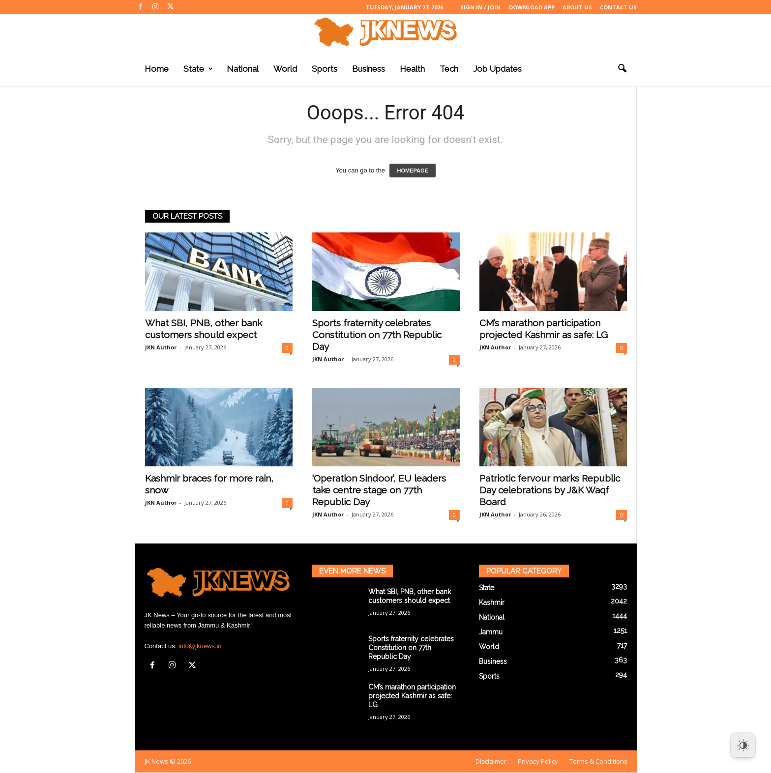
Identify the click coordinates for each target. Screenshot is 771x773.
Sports (324, 69)
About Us (577, 7)
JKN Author (161, 347)
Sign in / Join (480, 7)
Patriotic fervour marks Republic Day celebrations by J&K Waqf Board (549, 490)
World (285, 69)
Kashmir (491, 602)
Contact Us (618, 7)
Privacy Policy (538, 761)
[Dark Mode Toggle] (743, 745)
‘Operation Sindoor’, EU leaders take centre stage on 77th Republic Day (379, 490)
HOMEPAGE (412, 170)
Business (368, 69)
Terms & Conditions (598, 761)
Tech (449, 69)
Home (157, 69)
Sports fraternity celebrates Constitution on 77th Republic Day (377, 334)
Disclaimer (490, 761)
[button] (622, 69)
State (198, 69)
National (243, 69)
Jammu (491, 632)
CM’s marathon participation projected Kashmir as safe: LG (412, 696)
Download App (532, 7)
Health (412, 69)
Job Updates (497, 69)
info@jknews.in (200, 646)
